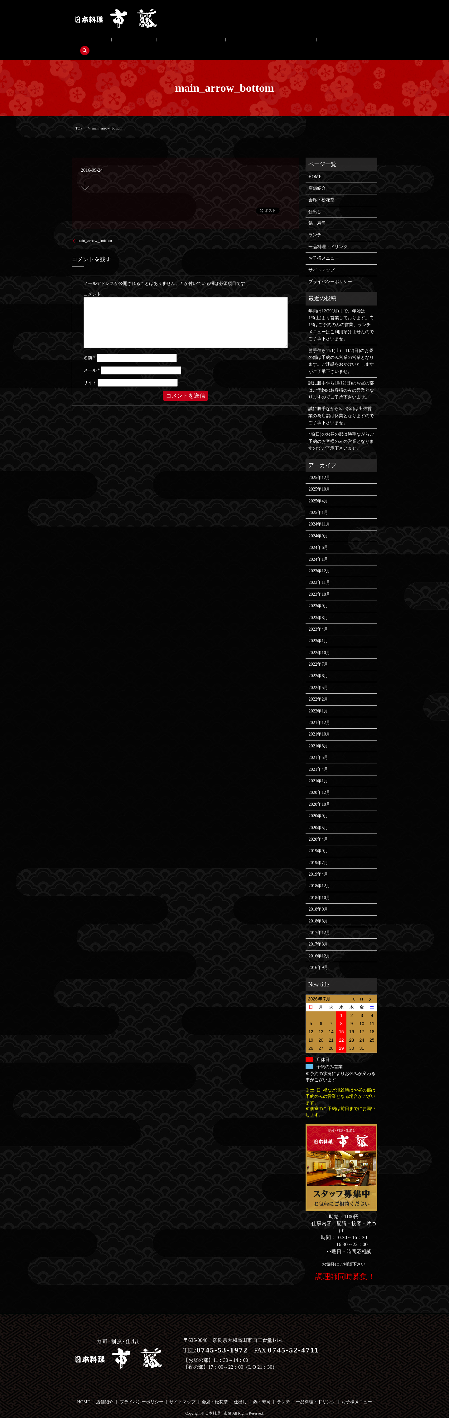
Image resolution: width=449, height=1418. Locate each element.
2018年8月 (318, 911)
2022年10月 (319, 643)
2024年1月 (318, 549)
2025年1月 (318, 503)
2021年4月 (318, 759)
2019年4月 (318, 864)
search (315, 41)
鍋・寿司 (177, 41)
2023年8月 (318, 608)
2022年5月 (318, 678)
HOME (314, 167)
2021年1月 (318, 771)
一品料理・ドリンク (239, 41)
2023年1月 (318, 631)
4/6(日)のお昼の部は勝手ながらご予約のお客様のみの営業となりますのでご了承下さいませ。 (341, 432)
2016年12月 (319, 946)
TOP (78, 118)
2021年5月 (318, 748)
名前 (90, 348)
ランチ (202, 41)
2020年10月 (319, 794)
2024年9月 (318, 526)
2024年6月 (318, 537)
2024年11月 (319, 514)
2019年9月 (318, 841)
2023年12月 (319, 561)
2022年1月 (318, 701)
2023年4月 (318, 619)
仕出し (151, 41)
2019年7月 (318, 853)
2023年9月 (318, 596)
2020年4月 (318, 829)
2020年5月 (318, 818)
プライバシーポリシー (330, 272)
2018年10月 (319, 888)
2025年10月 (319, 479)
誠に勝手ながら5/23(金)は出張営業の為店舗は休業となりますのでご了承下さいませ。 (341, 406)
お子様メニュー (284, 41)
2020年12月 (319, 783)
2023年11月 (319, 573)
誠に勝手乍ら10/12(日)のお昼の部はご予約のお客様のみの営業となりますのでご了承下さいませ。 (341, 380)
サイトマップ (321, 260)
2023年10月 (319, 584)
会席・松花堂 (121, 41)
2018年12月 (319, 876)
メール (92, 360)
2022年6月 (318, 666)
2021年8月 (318, 736)
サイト (90, 373)
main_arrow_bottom (94, 231)
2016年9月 (318, 958)
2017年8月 (318, 934)
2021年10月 (319, 724)
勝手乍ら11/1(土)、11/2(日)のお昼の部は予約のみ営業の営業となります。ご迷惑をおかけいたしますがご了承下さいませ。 (341, 351)
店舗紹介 (89, 41)
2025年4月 (318, 491)
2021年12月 (319, 713)
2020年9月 (318, 806)
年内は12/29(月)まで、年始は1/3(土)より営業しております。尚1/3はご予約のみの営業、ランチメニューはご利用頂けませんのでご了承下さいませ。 (341, 315)
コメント (92, 284)
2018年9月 (318, 899)
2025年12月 (319, 468)
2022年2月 (318, 689)
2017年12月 (319, 923)
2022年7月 (318, 654)
